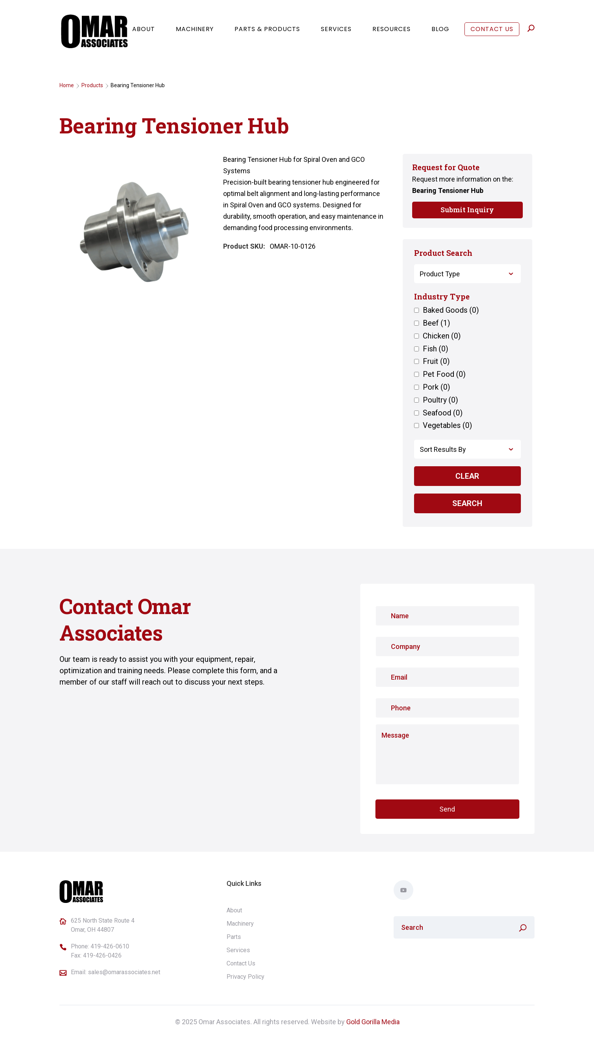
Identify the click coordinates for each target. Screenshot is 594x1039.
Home (66, 85)
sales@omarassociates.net (124, 972)
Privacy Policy (245, 976)
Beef (436, 323)
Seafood (443, 413)
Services (336, 33)
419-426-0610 (110, 946)
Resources (391, 33)
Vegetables (447, 425)
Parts (234, 936)
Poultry (440, 400)
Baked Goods (451, 310)
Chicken (442, 336)
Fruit (436, 361)
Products (92, 85)
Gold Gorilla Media (373, 1022)
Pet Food (444, 374)
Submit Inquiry (467, 209)
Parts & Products (267, 33)
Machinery (195, 33)
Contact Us (492, 33)
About (143, 33)
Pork (436, 387)
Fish (435, 349)
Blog (440, 33)
